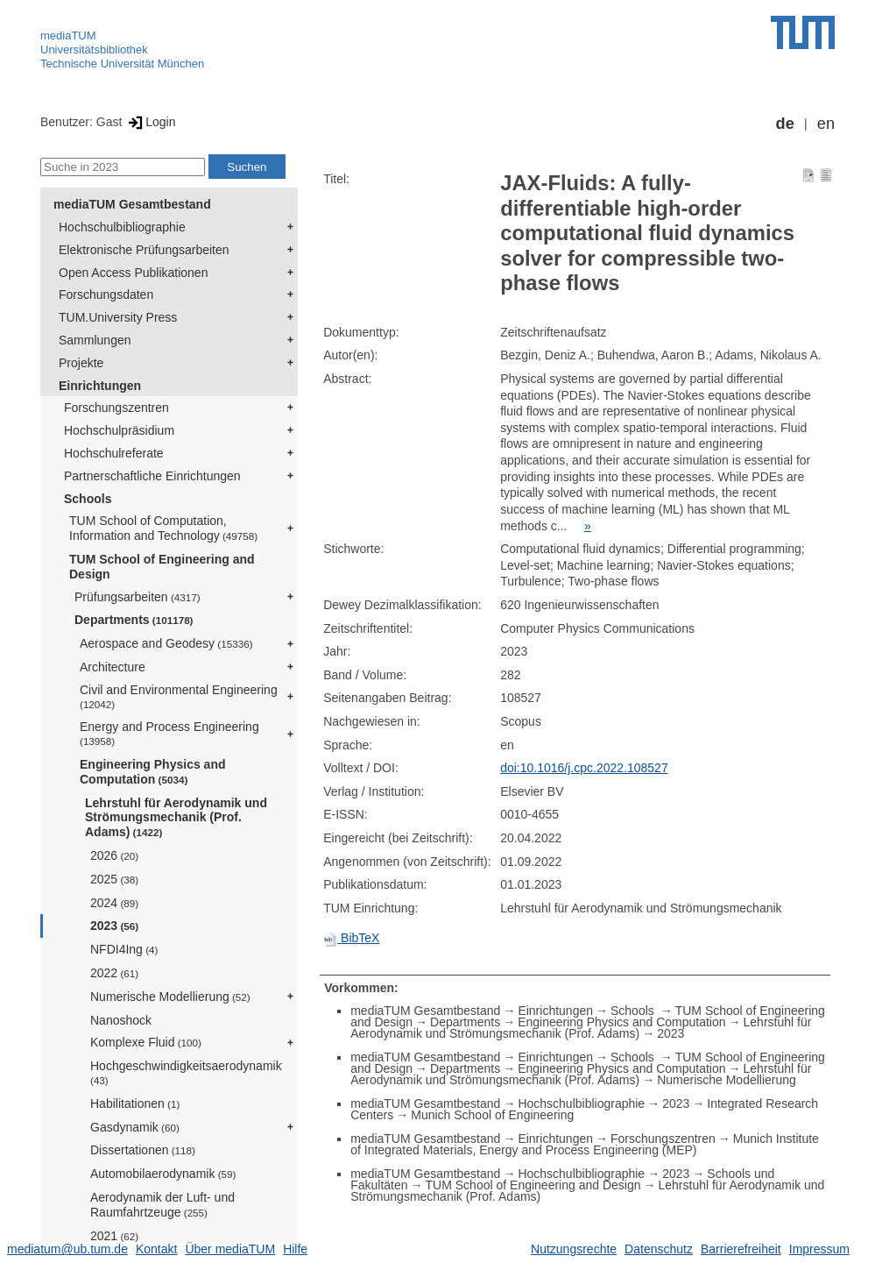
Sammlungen (95, 340)
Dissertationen (142, 1150)
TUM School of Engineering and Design (162, 566)
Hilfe (295, 1249)
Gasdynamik (135, 1127)
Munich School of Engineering (492, 1115)
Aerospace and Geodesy (166, 643)
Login (150, 122)
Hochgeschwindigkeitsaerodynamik (186, 1072)
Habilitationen (135, 1103)
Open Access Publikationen (133, 273)
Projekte (81, 363)
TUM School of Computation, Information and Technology (163, 528)
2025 (114, 879)
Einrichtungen (100, 386)
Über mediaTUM (230, 1249)
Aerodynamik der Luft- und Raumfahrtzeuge (162, 1204)
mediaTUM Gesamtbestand (132, 204)
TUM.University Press (118, 317)
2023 (114, 926)
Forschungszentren (116, 408)
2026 (114, 855)
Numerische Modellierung (170, 997)
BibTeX (351, 938)
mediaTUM (68, 35)
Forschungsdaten (106, 294)
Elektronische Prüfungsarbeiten (144, 250)
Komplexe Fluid (145, 1042)
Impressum (819, 1249)
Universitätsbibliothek (94, 49)
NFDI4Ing (124, 949)
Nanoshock (121, 1020)
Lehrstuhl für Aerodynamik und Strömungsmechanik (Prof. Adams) (176, 818)
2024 (114, 903)
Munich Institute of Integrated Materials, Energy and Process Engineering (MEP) (584, 1144)
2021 (114, 1236)
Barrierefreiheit (741, 1249)
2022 (114, 973)
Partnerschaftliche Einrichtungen (152, 476)
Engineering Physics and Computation (153, 771)
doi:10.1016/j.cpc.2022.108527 (584, 768)
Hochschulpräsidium (119, 430)
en (826, 123)
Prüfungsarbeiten (137, 597)
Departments (134, 620)
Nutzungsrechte (574, 1249)
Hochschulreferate (114, 453)
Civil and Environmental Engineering (179, 696)
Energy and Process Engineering (169, 733)
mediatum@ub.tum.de (67, 1249)
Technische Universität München (122, 63)
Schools (87, 499)
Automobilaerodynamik (163, 1174)
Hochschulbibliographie (122, 227)
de (785, 123)
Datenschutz (658, 1249)
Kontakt (156, 1249)
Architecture (112, 667)
